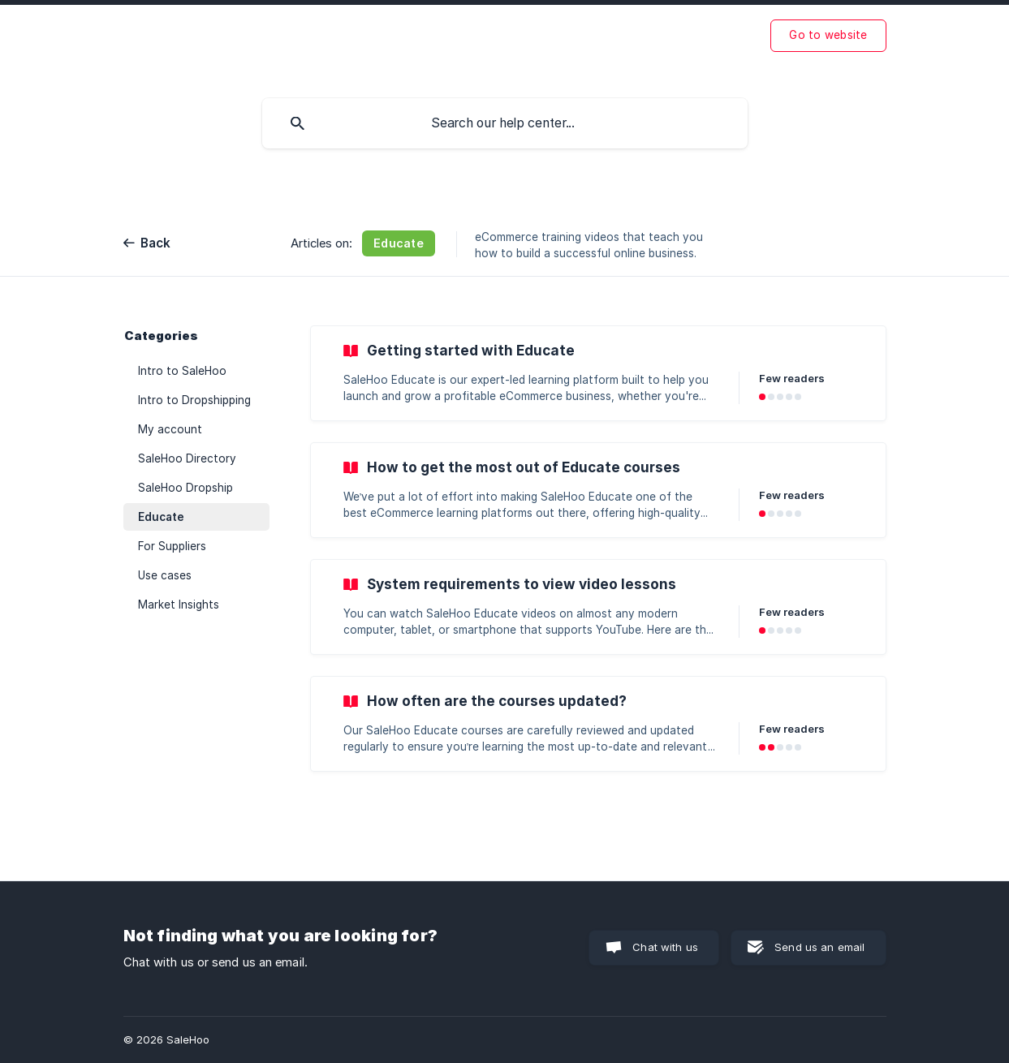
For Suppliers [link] (172, 546)
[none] (828, 35)
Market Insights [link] (178, 604)
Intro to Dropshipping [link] (194, 400)
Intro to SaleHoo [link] (182, 370)
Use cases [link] (165, 575)
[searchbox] (505, 123)
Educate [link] (161, 516)
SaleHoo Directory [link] (187, 458)
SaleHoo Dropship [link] (185, 487)
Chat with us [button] (665, 946)
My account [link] (170, 429)
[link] (598, 373)
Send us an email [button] (819, 946)
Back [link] (155, 243)
